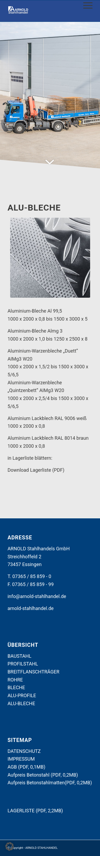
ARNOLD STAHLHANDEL (41, 848)
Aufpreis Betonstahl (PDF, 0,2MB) (42, 775)
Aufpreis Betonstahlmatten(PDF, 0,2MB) (49, 782)
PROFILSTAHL (22, 664)
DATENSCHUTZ (24, 751)
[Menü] (85, 5)
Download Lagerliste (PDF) (35, 470)
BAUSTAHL (19, 656)
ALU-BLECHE (21, 703)
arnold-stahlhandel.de (30, 608)
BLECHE (16, 687)
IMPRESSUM (21, 759)
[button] (9, 846)
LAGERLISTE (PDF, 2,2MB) (35, 810)
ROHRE (15, 680)
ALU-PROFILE (21, 695)
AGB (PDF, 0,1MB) (26, 767)
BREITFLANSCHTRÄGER (33, 672)
